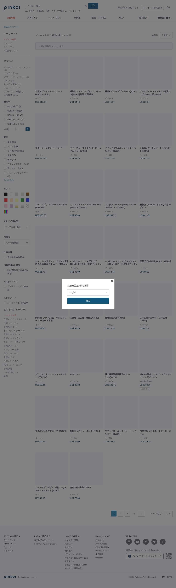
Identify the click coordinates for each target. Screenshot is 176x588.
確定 (88, 300)
